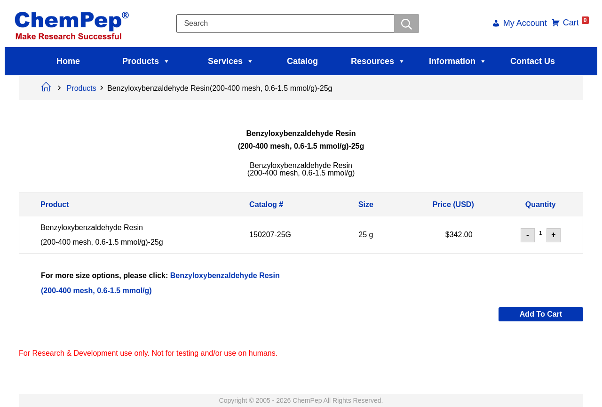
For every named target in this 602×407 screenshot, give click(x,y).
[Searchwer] (405, 23)
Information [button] (458, 61)
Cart (570, 22)
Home (68, 61)
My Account (519, 23)
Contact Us (532, 61)
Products (146, 61)
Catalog (302, 61)
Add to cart (541, 314)
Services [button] (231, 61)
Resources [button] (378, 61)
